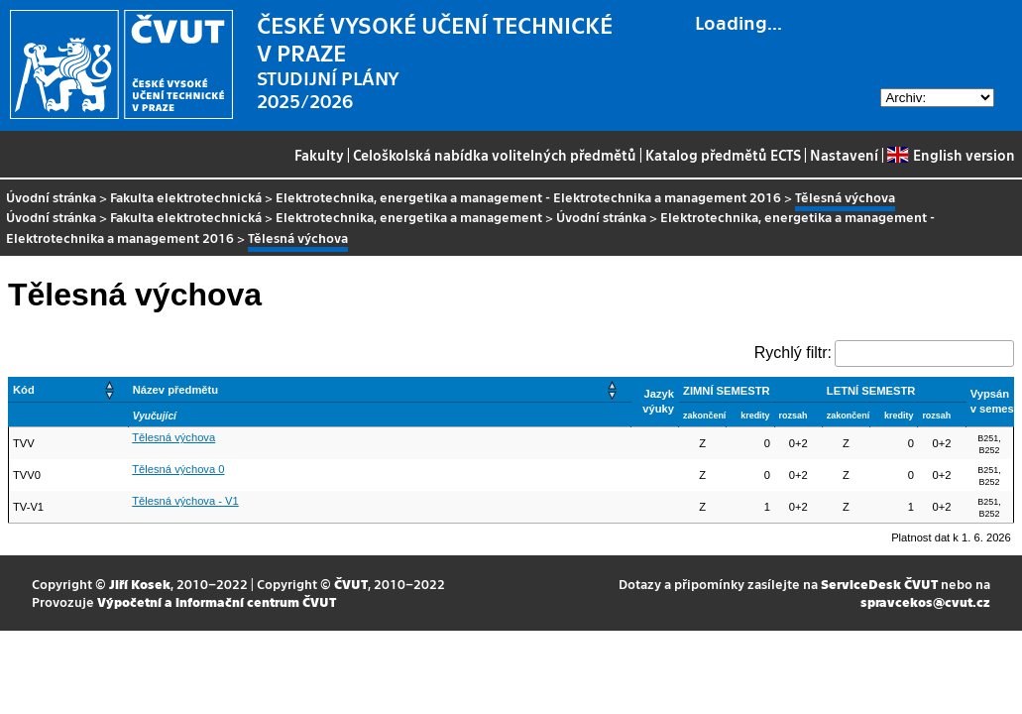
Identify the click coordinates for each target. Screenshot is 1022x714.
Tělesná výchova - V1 (185, 501)
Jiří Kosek (139, 583)
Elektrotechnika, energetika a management (409, 216)
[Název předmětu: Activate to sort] (379, 389)
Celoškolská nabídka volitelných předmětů (494, 155)
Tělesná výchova (173, 437)
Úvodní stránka (51, 196)
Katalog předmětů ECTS (723, 155)
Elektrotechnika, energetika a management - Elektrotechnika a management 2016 (528, 196)
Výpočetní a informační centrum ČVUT (216, 601)
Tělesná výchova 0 (178, 469)
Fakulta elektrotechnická (186, 196)
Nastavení (844, 155)
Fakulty (319, 155)
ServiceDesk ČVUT (879, 583)
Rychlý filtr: (793, 352)
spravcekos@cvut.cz (925, 601)
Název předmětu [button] (175, 390)
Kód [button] (24, 390)
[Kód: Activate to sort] (69, 389)
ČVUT (351, 583)
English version (950, 155)
